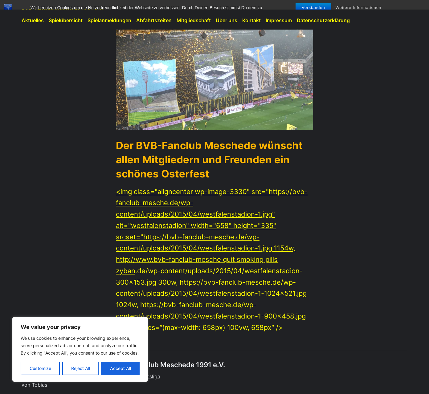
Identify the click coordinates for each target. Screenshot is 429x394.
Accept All (120, 368)
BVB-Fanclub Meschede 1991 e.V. (63, 8)
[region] (80, 349)
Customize (40, 368)
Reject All (80, 368)
